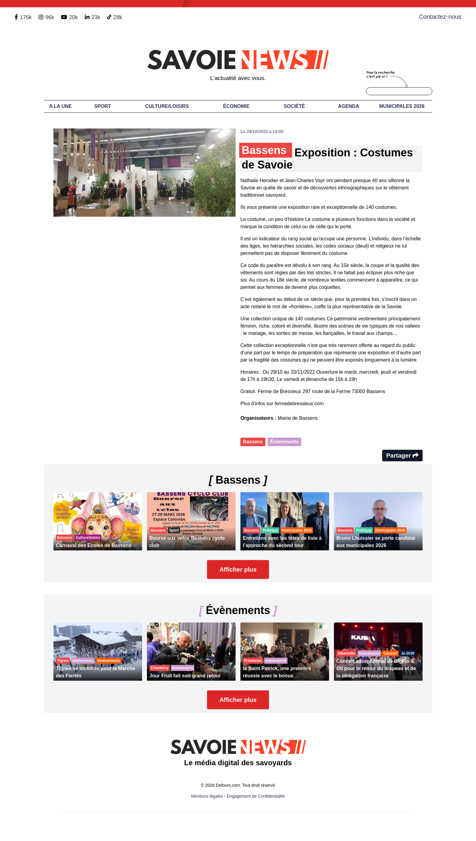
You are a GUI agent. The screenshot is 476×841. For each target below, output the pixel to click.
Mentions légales (207, 796)
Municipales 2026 (401, 106)
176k (26, 17)
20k (73, 17)
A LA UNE (60, 106)
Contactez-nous (440, 16)
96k (49, 17)
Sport (102, 106)
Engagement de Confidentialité (256, 796)
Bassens (253, 441)
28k (117, 17)
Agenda (348, 106)
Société (294, 106)
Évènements (284, 441)
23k (95, 17)
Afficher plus (238, 569)
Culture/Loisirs (167, 106)
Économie (236, 106)
